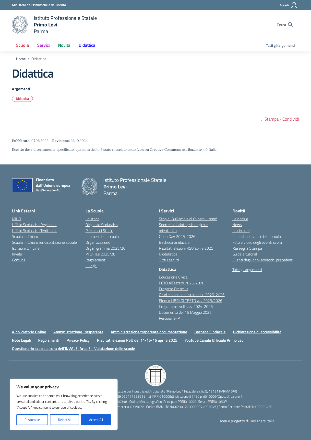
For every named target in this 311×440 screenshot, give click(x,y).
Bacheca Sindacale (174, 242)
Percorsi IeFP (169, 318)
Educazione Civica (173, 277)
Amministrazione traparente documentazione (149, 332)
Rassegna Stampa (247, 248)
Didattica (22, 98)
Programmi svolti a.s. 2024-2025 (186, 306)
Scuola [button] (22, 45)
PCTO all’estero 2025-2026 (181, 283)
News (237, 225)
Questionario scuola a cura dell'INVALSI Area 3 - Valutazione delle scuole (73, 348)
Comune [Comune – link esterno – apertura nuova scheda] (18, 260)
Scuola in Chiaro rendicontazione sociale (44, 242)
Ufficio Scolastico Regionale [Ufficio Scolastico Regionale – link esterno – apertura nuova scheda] (34, 225)
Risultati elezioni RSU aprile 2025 (186, 248)
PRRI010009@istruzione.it (171, 396)
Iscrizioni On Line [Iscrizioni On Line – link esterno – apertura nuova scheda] (25, 248)
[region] (64, 404)
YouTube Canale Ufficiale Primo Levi (214, 340)
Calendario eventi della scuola (256, 236)
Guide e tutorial (244, 254)
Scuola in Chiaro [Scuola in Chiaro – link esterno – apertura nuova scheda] (25, 236)
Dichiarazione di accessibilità (257, 332)
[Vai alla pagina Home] (21, 59)
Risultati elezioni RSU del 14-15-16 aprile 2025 (137, 340)
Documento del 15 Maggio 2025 (185, 312)
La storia (92, 219)
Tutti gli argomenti (280, 45)
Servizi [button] (43, 45)
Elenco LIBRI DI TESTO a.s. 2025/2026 (190, 300)
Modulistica (168, 254)
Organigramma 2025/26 (105, 248)
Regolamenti (95, 260)
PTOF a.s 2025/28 (100, 254)
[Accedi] (288, 5)
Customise (32, 419)
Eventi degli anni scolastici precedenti (262, 260)
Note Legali (21, 340)
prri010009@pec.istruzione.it (221, 396)
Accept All (96, 419)
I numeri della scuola (102, 236)
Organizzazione (97, 242)
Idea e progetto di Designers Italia (247, 421)
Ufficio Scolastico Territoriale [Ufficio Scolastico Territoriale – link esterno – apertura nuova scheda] (34, 230)
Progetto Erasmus (173, 289)
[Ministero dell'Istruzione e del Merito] (39, 4)
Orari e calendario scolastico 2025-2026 (192, 295)
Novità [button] (64, 45)
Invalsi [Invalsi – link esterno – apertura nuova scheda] (17, 254)
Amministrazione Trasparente (78, 332)
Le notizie (240, 219)
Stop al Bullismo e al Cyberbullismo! (188, 219)
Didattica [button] (87, 45)
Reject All (64, 419)
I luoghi (91, 266)
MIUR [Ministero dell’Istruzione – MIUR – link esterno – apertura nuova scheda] (16, 219)
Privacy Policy (78, 340)
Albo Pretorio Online (29, 332)
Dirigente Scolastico (101, 225)
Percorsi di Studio (99, 230)
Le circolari (241, 230)
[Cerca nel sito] (284, 25)
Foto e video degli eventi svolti (257, 242)
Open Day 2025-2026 (177, 236)
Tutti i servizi (169, 260)
